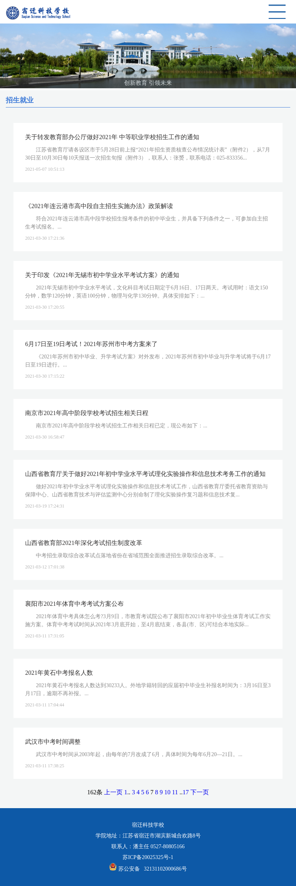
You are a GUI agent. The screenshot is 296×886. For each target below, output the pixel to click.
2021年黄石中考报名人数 (59, 672)
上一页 (113, 792)
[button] (135, 75)
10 (167, 792)
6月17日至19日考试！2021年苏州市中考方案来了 (91, 344)
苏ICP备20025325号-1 (148, 857)
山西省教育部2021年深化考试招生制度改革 (83, 543)
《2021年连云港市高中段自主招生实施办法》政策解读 (99, 206)
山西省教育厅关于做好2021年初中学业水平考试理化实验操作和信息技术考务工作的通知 (145, 474)
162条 (95, 792)
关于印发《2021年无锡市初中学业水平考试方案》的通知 (102, 275)
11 (175, 792)
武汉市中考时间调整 (53, 741)
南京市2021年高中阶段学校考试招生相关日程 (86, 413)
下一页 (199, 792)
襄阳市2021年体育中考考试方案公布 (74, 603)
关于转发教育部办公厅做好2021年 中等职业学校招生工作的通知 (112, 137)
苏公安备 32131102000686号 (152, 869)
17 (186, 792)
